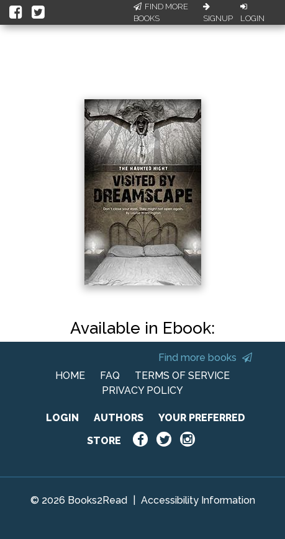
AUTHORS (118, 418)
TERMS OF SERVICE (182, 375)
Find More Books (160, 13)
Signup (218, 13)
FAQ (110, 375)
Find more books (205, 357)
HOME (70, 375)
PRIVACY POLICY (142, 390)
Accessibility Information (198, 500)
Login (252, 13)
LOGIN (62, 418)
